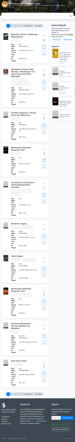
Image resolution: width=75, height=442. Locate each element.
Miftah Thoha (16, 118)
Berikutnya (28, 26)
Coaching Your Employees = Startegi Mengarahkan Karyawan (23, 184)
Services (4, 419)
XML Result (57, 40)
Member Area (6, 424)
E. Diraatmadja (26, 294)
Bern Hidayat (28, 190)
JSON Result (67, 40)
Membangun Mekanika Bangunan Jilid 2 (21, 290)
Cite (44, 54)
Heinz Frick (15, 40)
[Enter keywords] (56, 418)
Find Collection (67, 418)
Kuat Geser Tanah (19, 361)
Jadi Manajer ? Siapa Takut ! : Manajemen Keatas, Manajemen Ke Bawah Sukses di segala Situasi (65, 56)
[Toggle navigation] (70, 4)
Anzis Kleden (16, 194)
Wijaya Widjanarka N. (28, 259)
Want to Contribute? (61, 429)
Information (5, 417)
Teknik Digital (17, 256)
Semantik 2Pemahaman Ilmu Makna (64, 87)
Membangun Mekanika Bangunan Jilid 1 (21, 148)
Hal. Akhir (38, 26)
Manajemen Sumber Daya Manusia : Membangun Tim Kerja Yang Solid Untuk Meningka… (23, 72)
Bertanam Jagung (19, 223)
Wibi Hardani (16, 259)
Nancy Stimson (17, 190)
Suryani (27, 83)
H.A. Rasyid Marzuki (26, 227)
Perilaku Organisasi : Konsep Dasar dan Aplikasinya (23, 114)
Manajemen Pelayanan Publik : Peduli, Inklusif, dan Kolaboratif (65, 103)
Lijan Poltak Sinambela (18, 80)
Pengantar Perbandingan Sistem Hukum (65, 72)
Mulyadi (15, 331)
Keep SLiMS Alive (60, 425)
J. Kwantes (15, 153)
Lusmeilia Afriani (17, 364)
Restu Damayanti (17, 83)
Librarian (4, 421)
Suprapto (15, 227)
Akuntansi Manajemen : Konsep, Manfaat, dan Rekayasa (21, 325)
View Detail (44, 48)
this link (33, 421)
